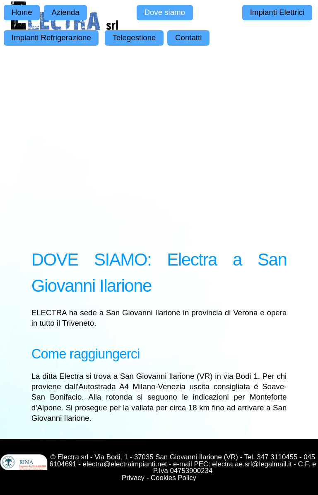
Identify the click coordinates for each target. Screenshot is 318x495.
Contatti (188, 37)
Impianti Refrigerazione (51, 37)
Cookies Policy (173, 478)
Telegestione (134, 37)
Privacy (133, 478)
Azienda (65, 12)
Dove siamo (164, 12)
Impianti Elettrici (277, 12)
